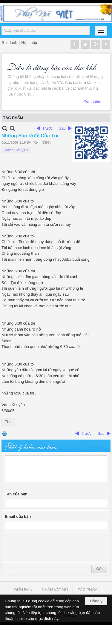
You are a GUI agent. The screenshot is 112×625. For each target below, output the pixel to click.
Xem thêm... (94, 101)
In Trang (4, 433)
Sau (62, 128)
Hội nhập (29, 42)
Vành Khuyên (16, 150)
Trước (47, 128)
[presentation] (50, 547)
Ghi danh (9, 42)
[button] (101, 31)
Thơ (8, 422)
